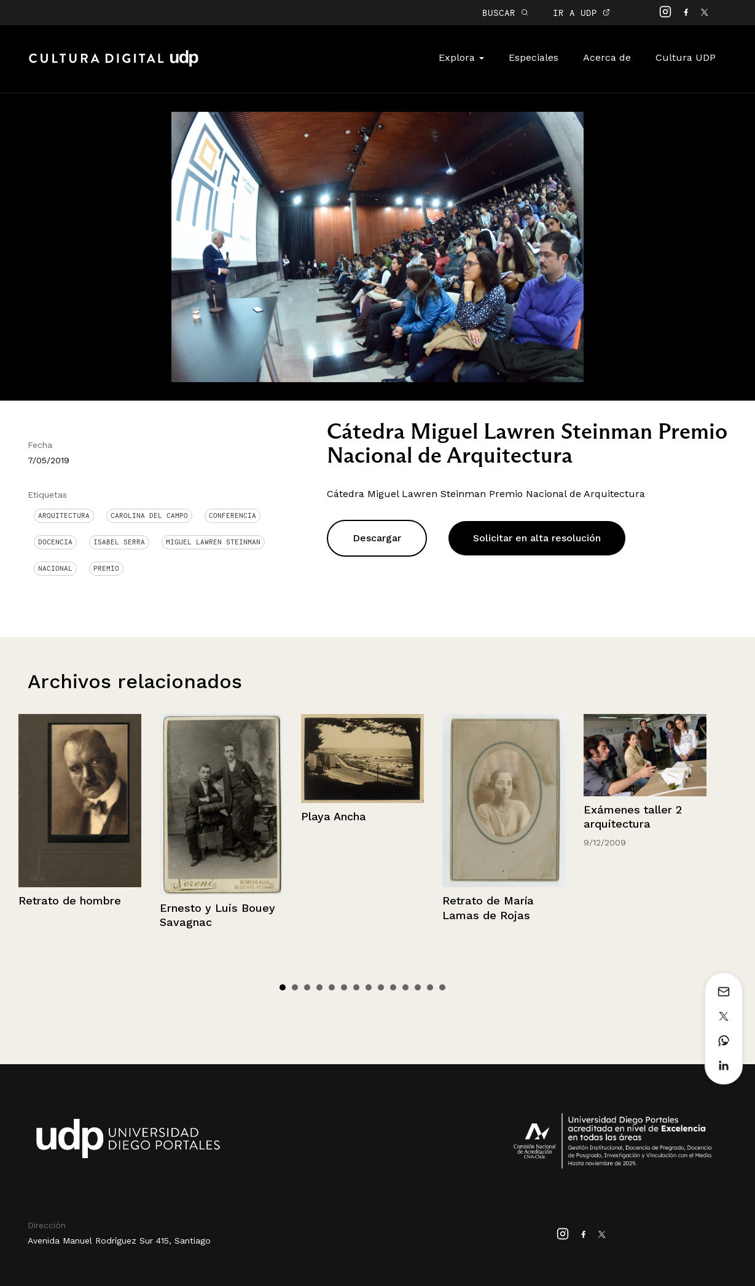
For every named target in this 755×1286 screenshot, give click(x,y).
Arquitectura (64, 515)
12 (418, 987)
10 (393, 987)
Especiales (533, 57)
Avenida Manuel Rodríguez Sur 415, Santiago (119, 1240)
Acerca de (607, 57)
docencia (55, 542)
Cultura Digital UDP (114, 65)
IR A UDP (581, 12)
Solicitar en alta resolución (537, 538)
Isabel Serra (119, 542)
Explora (461, 57)
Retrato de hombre (69, 900)
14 (442, 987)
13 (430, 987)
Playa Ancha (333, 816)
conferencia (232, 515)
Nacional (55, 568)
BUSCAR (505, 12)
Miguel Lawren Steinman (213, 542)
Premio (106, 568)
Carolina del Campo (149, 515)
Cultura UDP (685, 57)
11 (405, 987)
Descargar (377, 538)
